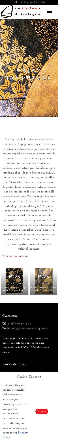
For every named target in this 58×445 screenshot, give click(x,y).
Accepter (42, 411)
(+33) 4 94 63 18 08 (32, 2)
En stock (7, 372)
